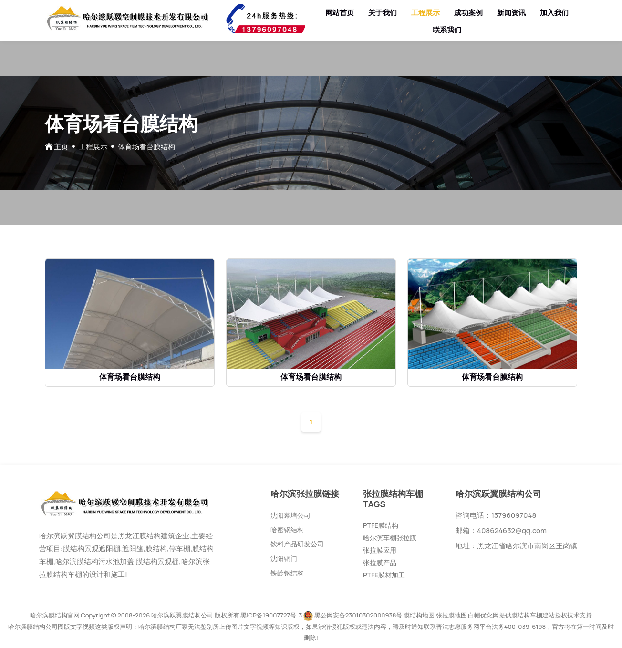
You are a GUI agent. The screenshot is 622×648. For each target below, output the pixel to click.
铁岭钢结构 (287, 572)
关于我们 (382, 13)
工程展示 (425, 13)
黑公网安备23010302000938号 (358, 615)
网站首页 (339, 13)
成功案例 (468, 13)
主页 (61, 147)
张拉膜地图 (451, 615)
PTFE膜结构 (380, 525)
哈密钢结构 (287, 529)
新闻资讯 (511, 13)
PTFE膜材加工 (384, 574)
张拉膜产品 (379, 562)
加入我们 (554, 13)
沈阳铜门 (283, 558)
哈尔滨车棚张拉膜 (389, 537)
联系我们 (447, 30)
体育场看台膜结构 (129, 376)
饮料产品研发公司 (297, 543)
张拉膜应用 (379, 550)
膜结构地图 (419, 615)
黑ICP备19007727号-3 (271, 615)
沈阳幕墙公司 (290, 515)
